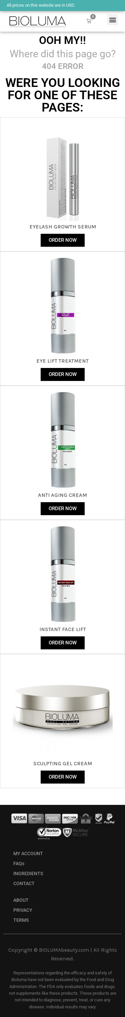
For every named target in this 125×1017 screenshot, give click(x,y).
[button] (112, 19)
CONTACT (24, 883)
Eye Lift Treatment (62, 361)
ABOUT (21, 900)
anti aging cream (62, 495)
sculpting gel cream (62, 763)
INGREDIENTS (28, 873)
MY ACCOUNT (28, 853)
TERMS (21, 920)
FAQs (18, 863)
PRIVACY (22, 910)
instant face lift (62, 629)
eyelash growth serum (62, 226)
